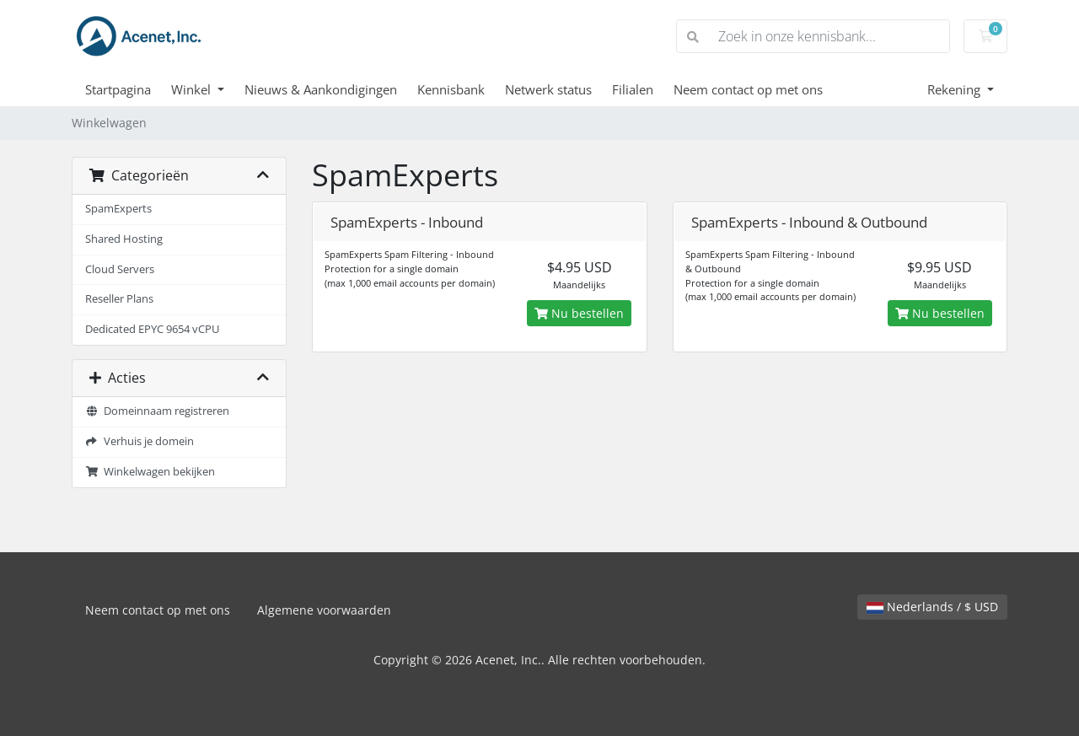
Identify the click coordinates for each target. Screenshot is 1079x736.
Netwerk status (548, 89)
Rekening (955, 89)
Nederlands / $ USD (932, 607)
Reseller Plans (119, 299)
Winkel (192, 89)
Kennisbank (451, 89)
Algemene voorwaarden (324, 610)
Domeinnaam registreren (157, 411)
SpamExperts (118, 208)
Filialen (632, 89)
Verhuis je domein (139, 441)
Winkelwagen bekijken (150, 472)
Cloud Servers (119, 269)
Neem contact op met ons (748, 89)
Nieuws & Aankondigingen (320, 89)
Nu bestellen (579, 313)
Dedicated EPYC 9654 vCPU (152, 329)
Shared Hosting (124, 239)
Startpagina (118, 89)
